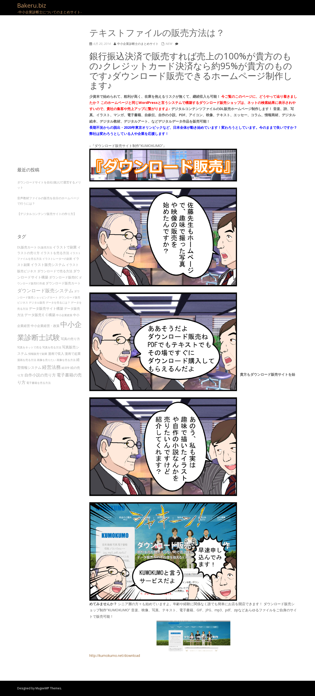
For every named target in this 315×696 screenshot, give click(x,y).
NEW (168, 44)
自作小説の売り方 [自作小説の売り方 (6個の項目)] (40, 375)
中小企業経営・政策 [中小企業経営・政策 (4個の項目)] (45, 326)
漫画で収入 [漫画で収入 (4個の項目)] (56, 353)
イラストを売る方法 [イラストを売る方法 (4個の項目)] (54, 253)
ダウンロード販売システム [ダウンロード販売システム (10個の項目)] (45, 290)
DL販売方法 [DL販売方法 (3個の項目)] (45, 247)
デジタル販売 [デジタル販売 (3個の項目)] (37, 302)
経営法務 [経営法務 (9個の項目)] (51, 367)
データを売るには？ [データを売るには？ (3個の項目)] (58, 302)
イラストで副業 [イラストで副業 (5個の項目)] (65, 247)
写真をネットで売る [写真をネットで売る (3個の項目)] (29, 347)
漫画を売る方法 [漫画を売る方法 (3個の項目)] (26, 360)
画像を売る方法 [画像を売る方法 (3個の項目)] (66, 360)
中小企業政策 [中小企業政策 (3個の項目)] (64, 315)
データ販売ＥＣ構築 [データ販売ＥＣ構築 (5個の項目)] (39, 314)
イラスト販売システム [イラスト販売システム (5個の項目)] (48, 264)
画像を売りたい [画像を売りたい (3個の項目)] (46, 360)
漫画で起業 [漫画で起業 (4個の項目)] (73, 353)
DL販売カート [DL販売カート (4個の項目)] (27, 247)
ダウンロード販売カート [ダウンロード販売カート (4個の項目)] (63, 283)
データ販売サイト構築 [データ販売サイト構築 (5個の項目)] (46, 308)
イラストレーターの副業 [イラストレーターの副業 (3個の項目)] (57, 258)
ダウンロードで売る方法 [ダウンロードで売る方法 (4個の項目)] (54, 271)
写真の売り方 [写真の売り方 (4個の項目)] (70, 339)
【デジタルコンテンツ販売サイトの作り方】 (46, 214)
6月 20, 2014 (101, 44)
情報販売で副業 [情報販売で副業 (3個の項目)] (37, 354)
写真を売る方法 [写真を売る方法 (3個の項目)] (51, 347)
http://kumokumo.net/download (160, 639)
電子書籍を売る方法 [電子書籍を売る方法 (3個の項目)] (38, 383)
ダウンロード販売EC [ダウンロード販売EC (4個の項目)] (63, 277)
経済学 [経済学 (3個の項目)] (66, 368)
